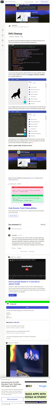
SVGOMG (29, 73)
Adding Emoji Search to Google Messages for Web (27, 332)
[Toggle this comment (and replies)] (9, 238)
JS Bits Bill (14, 25)
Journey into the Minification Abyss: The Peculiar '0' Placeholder (27, 337)
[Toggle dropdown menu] (45, 184)
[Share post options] (2, 50)
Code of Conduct (23, 251)
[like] (13, 248)
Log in (36, 1)
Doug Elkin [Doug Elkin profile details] (14, 235)
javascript (11, 37)
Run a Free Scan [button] (13, 216)
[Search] (6, 2)
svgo (23, 237)
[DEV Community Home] (2, 2)
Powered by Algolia (29, 1)
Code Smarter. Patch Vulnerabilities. (22, 208)
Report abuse (31, 251)
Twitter (10, 179)
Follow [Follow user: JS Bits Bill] (27, 307)
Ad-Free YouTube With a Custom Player (27, 326)
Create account (44, 1)
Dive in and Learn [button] (12, 399)
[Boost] (3, 45)
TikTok (16, 179)
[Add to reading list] (3, 41)
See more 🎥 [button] (13, 295)
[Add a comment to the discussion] (28, 230)
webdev (17, 37)
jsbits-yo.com (30, 178)
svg (21, 37)
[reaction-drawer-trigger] (2, 31)
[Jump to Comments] (3, 36)
